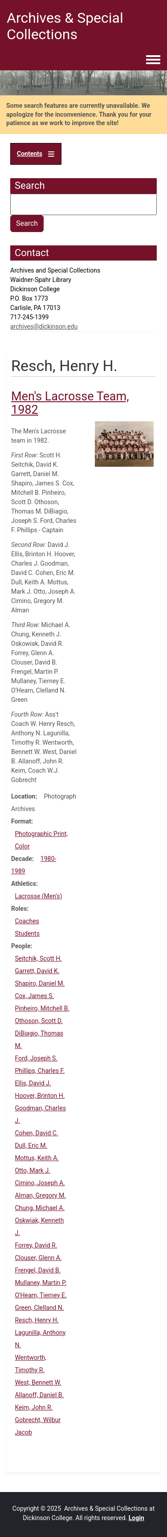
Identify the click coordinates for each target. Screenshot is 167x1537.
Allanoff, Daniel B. (39, 1394)
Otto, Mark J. (32, 1170)
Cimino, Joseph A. (40, 1182)
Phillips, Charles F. (40, 1070)
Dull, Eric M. (31, 1145)
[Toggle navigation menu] (153, 60)
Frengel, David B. (38, 1270)
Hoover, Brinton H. (40, 1095)
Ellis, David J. (33, 1083)
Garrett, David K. (37, 970)
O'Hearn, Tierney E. (40, 1295)
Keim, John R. (34, 1407)
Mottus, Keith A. (37, 1158)
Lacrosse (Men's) (38, 896)
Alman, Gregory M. (40, 1195)
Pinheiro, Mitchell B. (42, 1008)
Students (27, 933)
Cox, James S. (34, 995)
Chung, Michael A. (40, 1207)
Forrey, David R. (36, 1245)
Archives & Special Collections (65, 26)
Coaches (27, 921)
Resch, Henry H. (36, 1320)
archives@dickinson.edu (43, 326)
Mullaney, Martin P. (40, 1282)
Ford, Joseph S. (36, 1058)
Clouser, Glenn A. (38, 1257)
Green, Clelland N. (39, 1307)
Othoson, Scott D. (39, 1020)
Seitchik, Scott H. (38, 958)
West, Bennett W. (38, 1382)
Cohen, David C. (36, 1133)
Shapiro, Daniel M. (40, 983)
